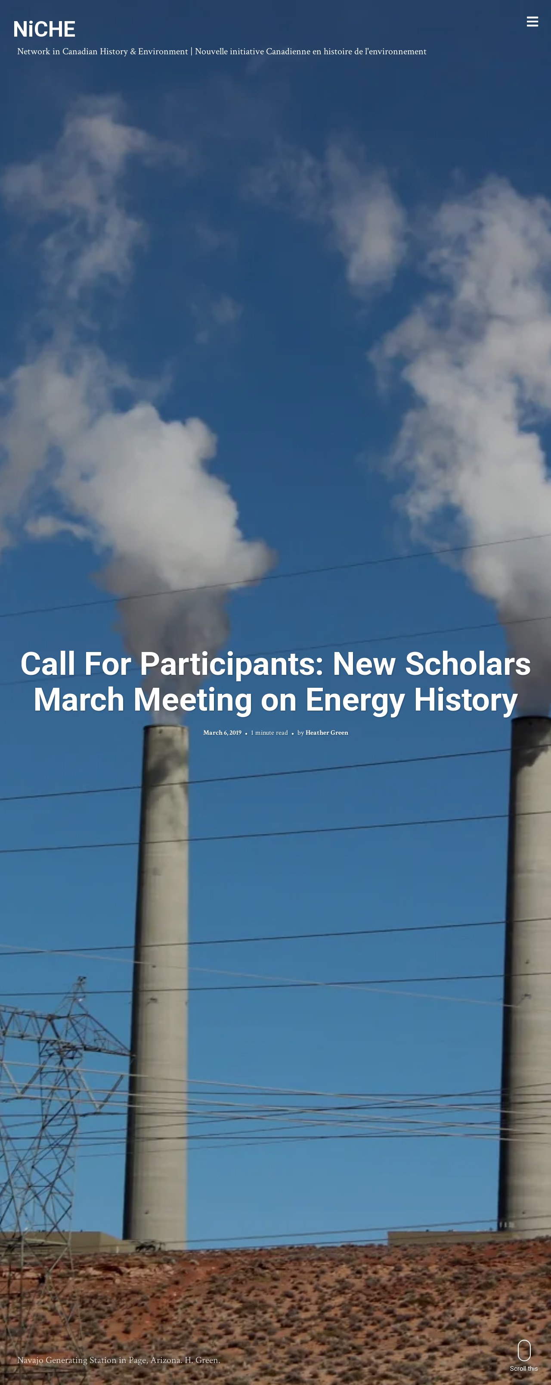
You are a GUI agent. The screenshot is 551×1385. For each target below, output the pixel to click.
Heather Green (327, 732)
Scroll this (524, 1356)
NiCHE (44, 29)
